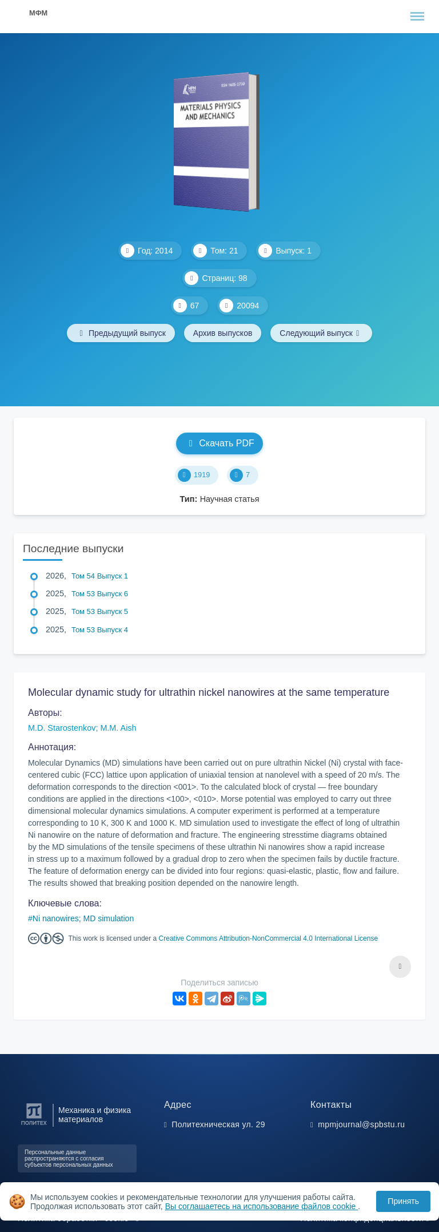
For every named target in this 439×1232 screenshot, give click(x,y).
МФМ (38, 13)
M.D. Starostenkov (61, 727)
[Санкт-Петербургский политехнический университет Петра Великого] (34, 1125)
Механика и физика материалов (94, 1115)
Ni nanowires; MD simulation (83, 918)
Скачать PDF (219, 443)
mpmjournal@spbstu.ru (361, 1124)
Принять (403, 1201)
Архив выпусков (223, 333)
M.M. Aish (118, 727)
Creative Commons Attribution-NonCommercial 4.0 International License (268, 938)
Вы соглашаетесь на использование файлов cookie (261, 1206)
